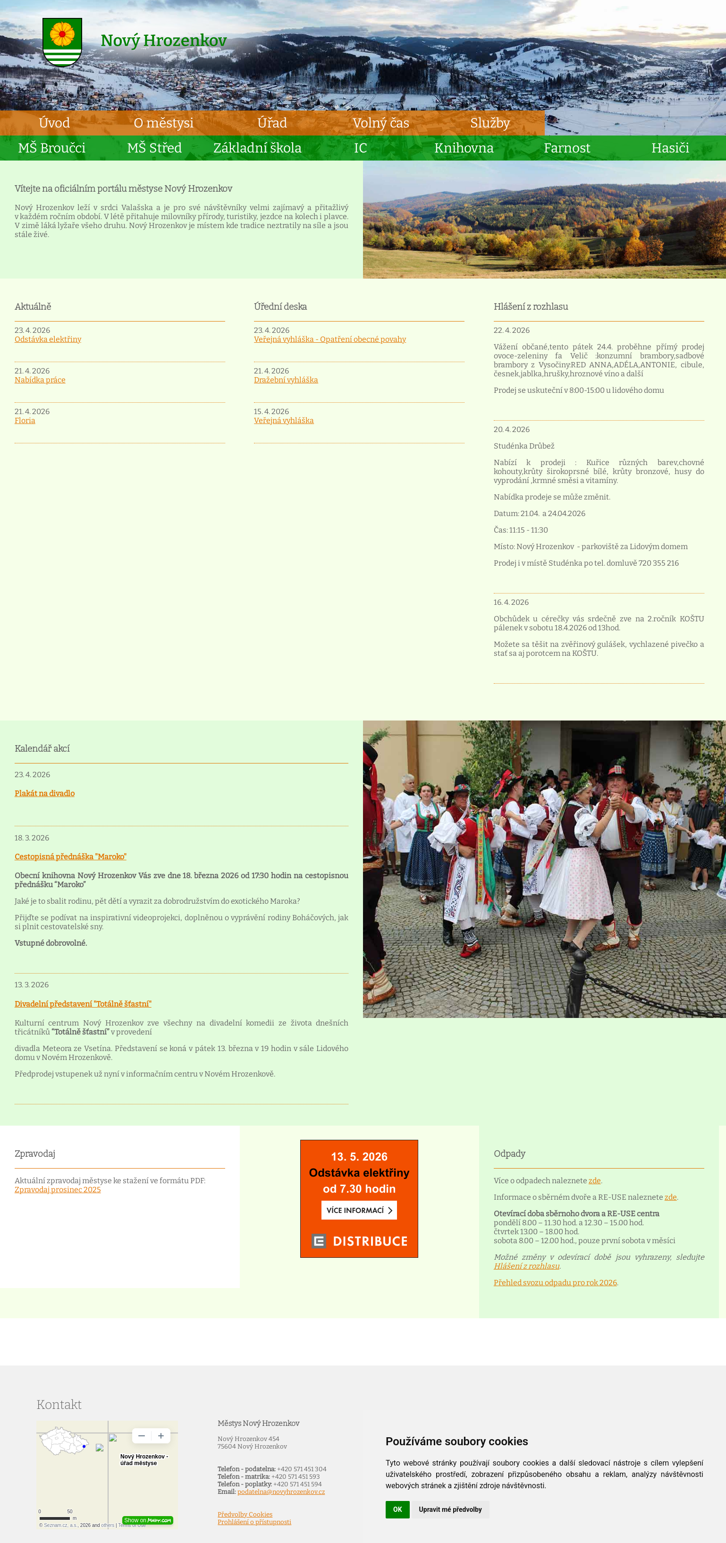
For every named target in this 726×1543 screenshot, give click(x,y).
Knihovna (464, 148)
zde (595, 1180)
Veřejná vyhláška (284, 420)
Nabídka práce (40, 379)
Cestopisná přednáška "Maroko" (71, 856)
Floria (25, 420)
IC (360, 148)
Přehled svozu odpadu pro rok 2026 (555, 1282)
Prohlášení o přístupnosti (254, 1522)
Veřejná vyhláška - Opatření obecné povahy (330, 339)
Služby (490, 123)
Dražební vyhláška (286, 379)
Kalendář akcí (42, 749)
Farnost (567, 148)
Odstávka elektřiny (48, 339)
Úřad (272, 123)
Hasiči (670, 148)
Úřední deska (280, 307)
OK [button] (397, 1509)
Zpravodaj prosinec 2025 (58, 1189)
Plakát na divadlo (45, 793)
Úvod (54, 123)
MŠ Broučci (51, 148)
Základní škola (257, 148)
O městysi (164, 123)
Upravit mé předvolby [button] (450, 1509)
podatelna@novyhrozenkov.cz (281, 1492)
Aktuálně (33, 307)
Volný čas (381, 123)
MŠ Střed (154, 148)
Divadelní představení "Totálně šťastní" (83, 1004)
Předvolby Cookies (245, 1514)
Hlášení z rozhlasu (531, 307)
